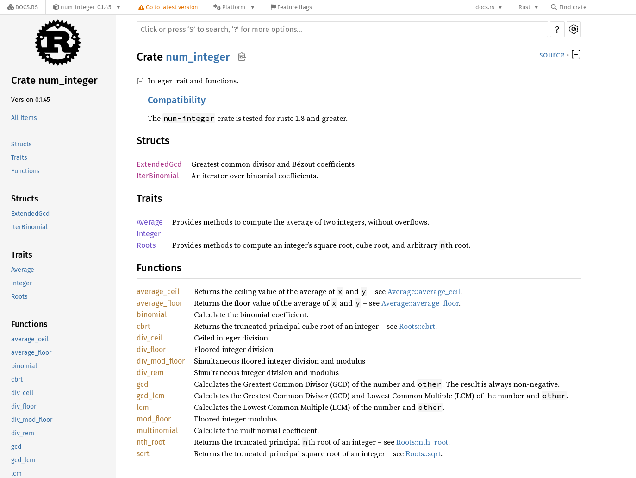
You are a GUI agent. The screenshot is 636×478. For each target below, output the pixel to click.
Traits (19, 158)
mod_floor (154, 419)
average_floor (31, 353)
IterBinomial (29, 227)
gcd (16, 447)
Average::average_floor (420, 303)
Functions (25, 171)
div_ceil (22, 393)
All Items (24, 118)
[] (576, 55)
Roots (19, 297)
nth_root (151, 442)
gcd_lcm (23, 460)
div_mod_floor (31, 420)
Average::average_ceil (423, 291)
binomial (24, 366)
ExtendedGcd (30, 214)
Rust (524, 7)
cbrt (17, 380)
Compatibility (177, 100)
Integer (21, 283)
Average (22, 270)
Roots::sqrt (423, 453)
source (552, 55)
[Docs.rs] (22, 7)
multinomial (157, 430)
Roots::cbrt (417, 326)
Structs (21, 144)
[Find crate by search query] (597, 7)
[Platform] (234, 7)
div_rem (22, 433)
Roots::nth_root (422, 442)
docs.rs (484, 7)
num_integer (198, 56)
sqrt (143, 453)
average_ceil (30, 339)
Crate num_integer (54, 80)
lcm (143, 407)
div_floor (23, 406)
